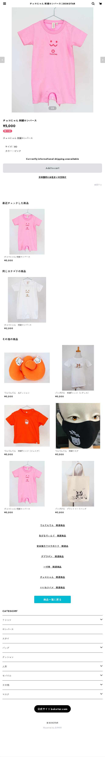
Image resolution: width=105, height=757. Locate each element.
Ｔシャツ (6, 620)
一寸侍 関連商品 (52, 566)
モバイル (6, 675)
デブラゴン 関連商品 (52, 556)
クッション (8, 657)
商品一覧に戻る (52, 599)
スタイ (5, 638)
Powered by (52, 728)
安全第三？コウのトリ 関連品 (52, 546)
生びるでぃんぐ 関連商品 (52, 535)
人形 (4, 666)
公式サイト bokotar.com (53, 709)
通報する (98, 185)
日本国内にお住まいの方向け (52, 177)
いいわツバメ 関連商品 (52, 587)
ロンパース (8, 629)
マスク (5, 694)
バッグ (5, 648)
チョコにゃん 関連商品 (52, 577)
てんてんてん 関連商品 (52, 525)
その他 (5, 685)
